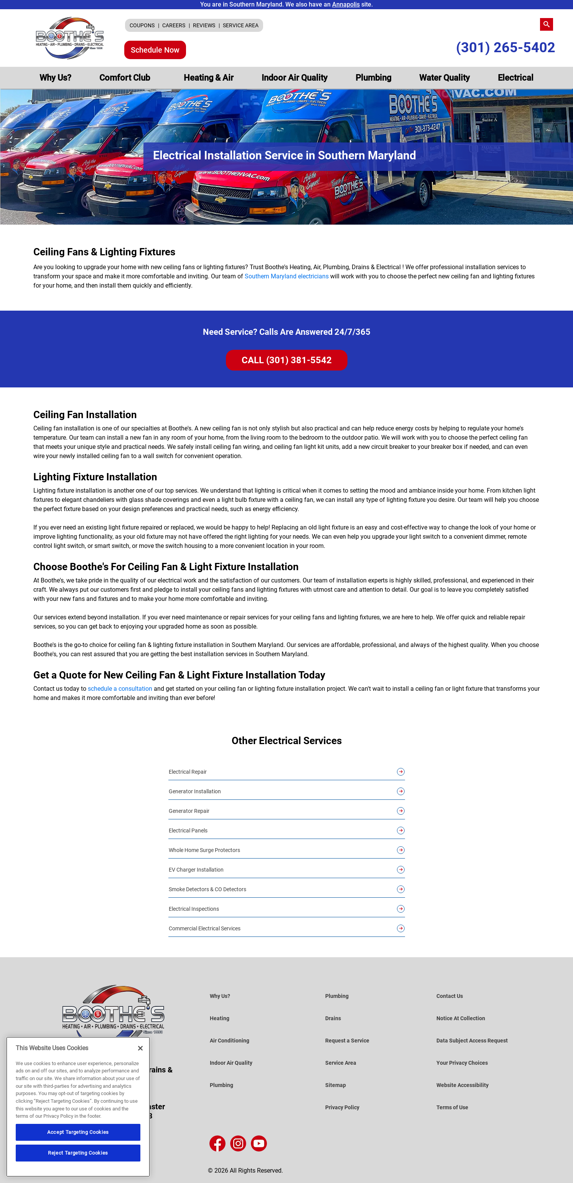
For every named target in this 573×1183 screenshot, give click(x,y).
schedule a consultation (120, 688)
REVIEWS (204, 25)
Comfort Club (125, 78)
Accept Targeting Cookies (78, 1132)
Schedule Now (155, 50)
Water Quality (444, 78)
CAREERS (174, 25)
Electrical (515, 78)
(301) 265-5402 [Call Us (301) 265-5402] (505, 48)
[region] (78, 1107)
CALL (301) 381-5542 (287, 360)
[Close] (140, 1048)
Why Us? (55, 78)
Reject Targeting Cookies (78, 1153)
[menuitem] (144, 25)
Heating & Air (209, 78)
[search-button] (546, 24)
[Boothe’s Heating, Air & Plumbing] (70, 38)
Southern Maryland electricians (287, 276)
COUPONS (143, 25)
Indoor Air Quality (295, 78)
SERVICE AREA (241, 25)
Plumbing (373, 78)
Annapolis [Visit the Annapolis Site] (346, 4)
